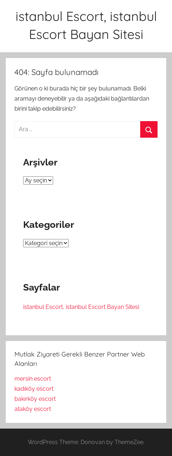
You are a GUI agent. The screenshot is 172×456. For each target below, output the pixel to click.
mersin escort (32, 378)
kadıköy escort (33, 388)
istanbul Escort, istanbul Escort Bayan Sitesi (81, 307)
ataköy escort (32, 409)
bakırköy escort (35, 398)
